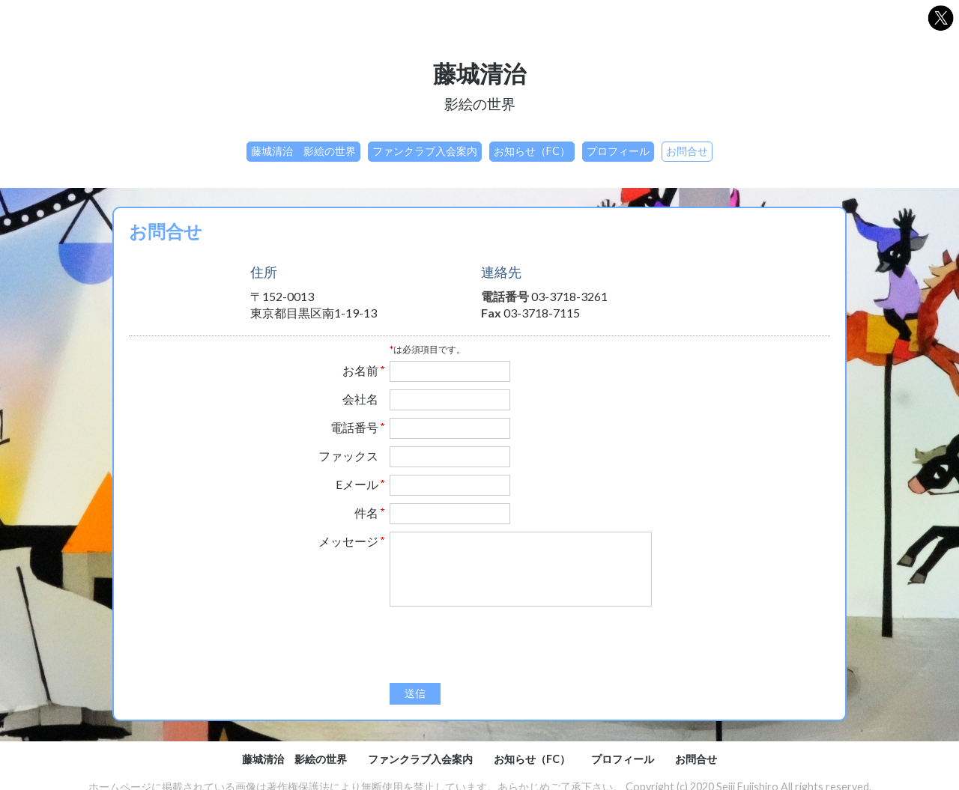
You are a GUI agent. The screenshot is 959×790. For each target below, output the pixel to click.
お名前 (360, 370)
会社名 (360, 399)
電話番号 (354, 427)
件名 (366, 513)
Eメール (357, 484)
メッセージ (348, 541)
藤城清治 (479, 73)
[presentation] (503, 646)
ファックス (348, 456)
